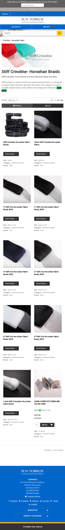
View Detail (11, 154)
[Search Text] (32, 33)
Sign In (16, 26)
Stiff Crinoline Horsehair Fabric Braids (16, 143)
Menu (5, 14)
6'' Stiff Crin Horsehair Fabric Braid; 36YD (15, 338)
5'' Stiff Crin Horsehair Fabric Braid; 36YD (46, 273)
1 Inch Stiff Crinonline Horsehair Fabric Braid (17, 402)
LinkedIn (32, 504)
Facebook (13, 501)
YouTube (44, 501)
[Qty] (37, 425)
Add (44, 425)
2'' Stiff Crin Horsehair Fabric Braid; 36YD (15, 208)
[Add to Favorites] (51, 425)
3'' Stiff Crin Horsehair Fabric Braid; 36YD (46, 208)
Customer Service (32, 496)
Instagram (23, 501)
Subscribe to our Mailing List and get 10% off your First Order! (32, 2)
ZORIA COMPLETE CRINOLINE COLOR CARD (47, 402)
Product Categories (36, 516)
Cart (48, 26)
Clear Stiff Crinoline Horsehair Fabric (47, 143)
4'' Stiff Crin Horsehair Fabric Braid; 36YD (15, 273)
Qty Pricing (37, 418)
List (48, 105)
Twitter (54, 501)
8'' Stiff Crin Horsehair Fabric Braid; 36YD (46, 338)
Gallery (17, 105)
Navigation (38, 510)
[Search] (60, 33)
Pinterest (34, 501)
